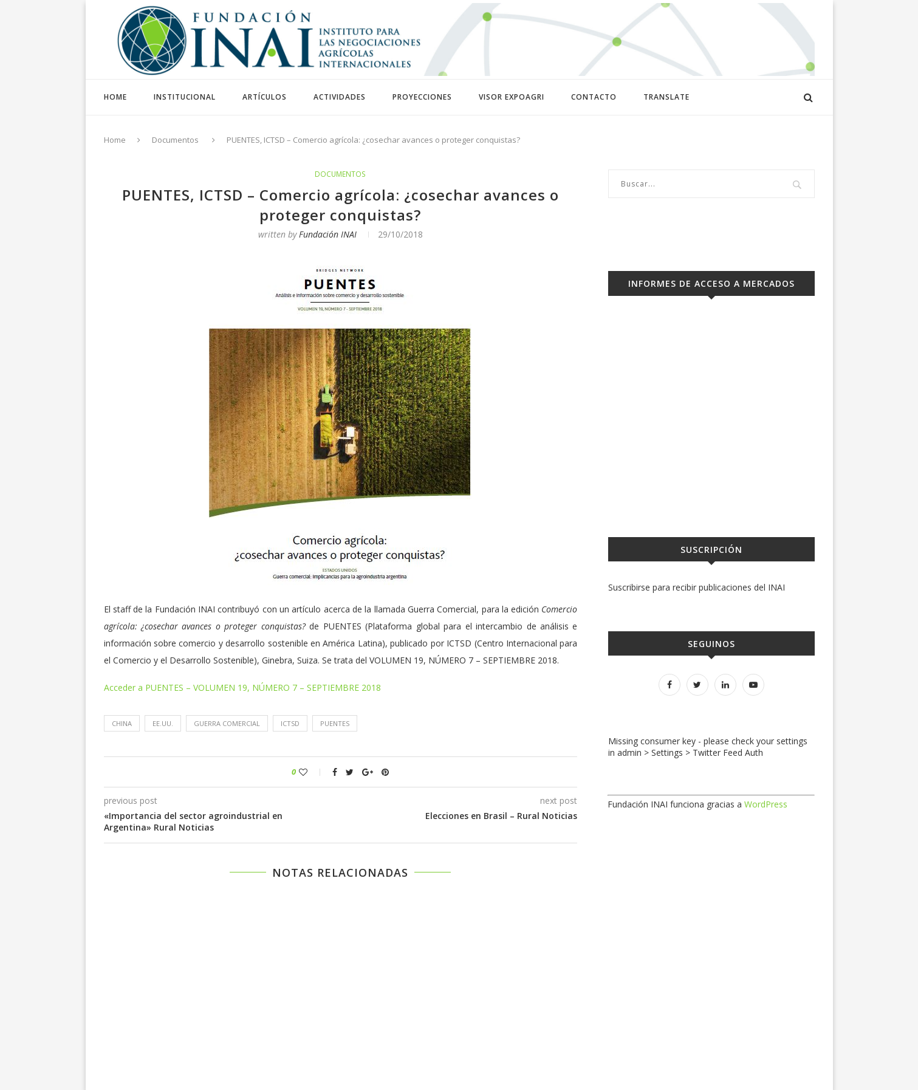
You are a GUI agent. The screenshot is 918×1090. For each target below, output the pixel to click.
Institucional (185, 97)
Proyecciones (422, 97)
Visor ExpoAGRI (511, 97)
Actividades (339, 97)
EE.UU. (162, 723)
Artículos (264, 97)
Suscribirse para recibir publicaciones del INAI (696, 587)
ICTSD (290, 723)
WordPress (765, 804)
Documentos (175, 139)
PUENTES (334, 723)
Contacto (594, 97)
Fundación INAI (328, 235)
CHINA (122, 723)
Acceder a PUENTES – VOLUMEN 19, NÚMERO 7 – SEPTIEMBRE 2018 (242, 688)
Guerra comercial (227, 723)
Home (115, 97)
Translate (666, 97)
